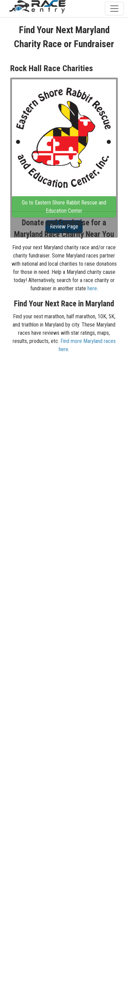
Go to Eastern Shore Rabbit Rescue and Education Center (64, 206)
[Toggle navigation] (114, 8)
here (92, 288)
